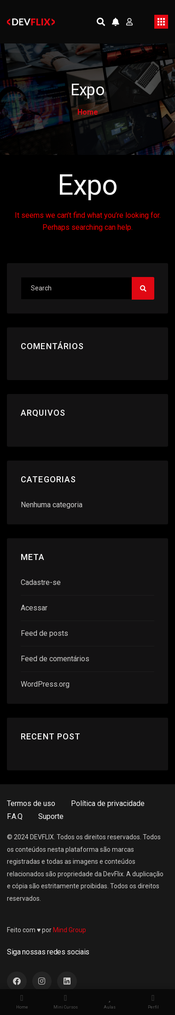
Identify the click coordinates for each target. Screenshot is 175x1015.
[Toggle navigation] (161, 22)
